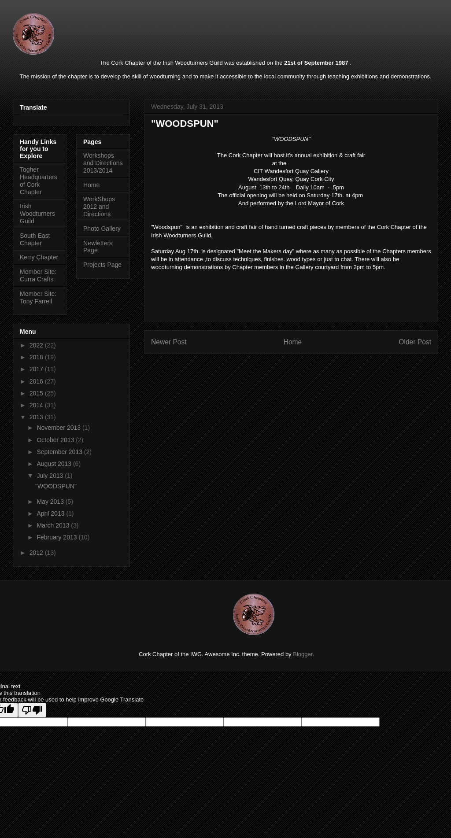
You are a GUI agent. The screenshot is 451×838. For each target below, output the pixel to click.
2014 (37, 405)
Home (293, 342)
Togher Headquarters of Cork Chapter (38, 180)
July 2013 (51, 475)
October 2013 (56, 439)
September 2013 (60, 451)
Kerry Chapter (39, 257)
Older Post (415, 342)
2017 (37, 369)
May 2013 (51, 501)
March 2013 (54, 525)
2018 (37, 357)
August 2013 (55, 463)
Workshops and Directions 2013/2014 (103, 163)
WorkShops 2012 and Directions (99, 207)
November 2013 (59, 427)
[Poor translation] (32, 710)
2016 (37, 381)
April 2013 (51, 513)
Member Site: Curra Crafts (38, 275)
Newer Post (169, 342)
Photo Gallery (102, 228)
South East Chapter (35, 239)
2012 (37, 552)
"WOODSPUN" (56, 486)
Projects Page (102, 264)
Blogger (302, 654)
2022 (37, 345)
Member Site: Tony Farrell (38, 297)
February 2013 (57, 537)
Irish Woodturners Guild (37, 214)
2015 (37, 393)
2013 (37, 417)
